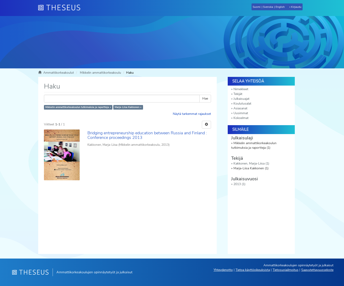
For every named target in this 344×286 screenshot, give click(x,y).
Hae (205, 98)
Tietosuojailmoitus (285, 270)
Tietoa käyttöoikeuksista (253, 270)
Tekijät (237, 94)
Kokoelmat (241, 118)
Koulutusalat (242, 103)
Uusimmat (240, 113)
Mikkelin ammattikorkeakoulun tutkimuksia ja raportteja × (78, 107)
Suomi (256, 7)
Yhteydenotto (223, 270)
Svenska (268, 7)
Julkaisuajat (241, 99)
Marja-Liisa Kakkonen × (128, 107)
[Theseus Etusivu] (61, 8)
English (280, 7)
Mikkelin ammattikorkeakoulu (100, 72)
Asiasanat (240, 108)
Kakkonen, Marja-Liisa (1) (251, 163)
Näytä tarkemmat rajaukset (192, 114)
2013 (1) (239, 184)
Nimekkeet (240, 89)
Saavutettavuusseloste (317, 270)
